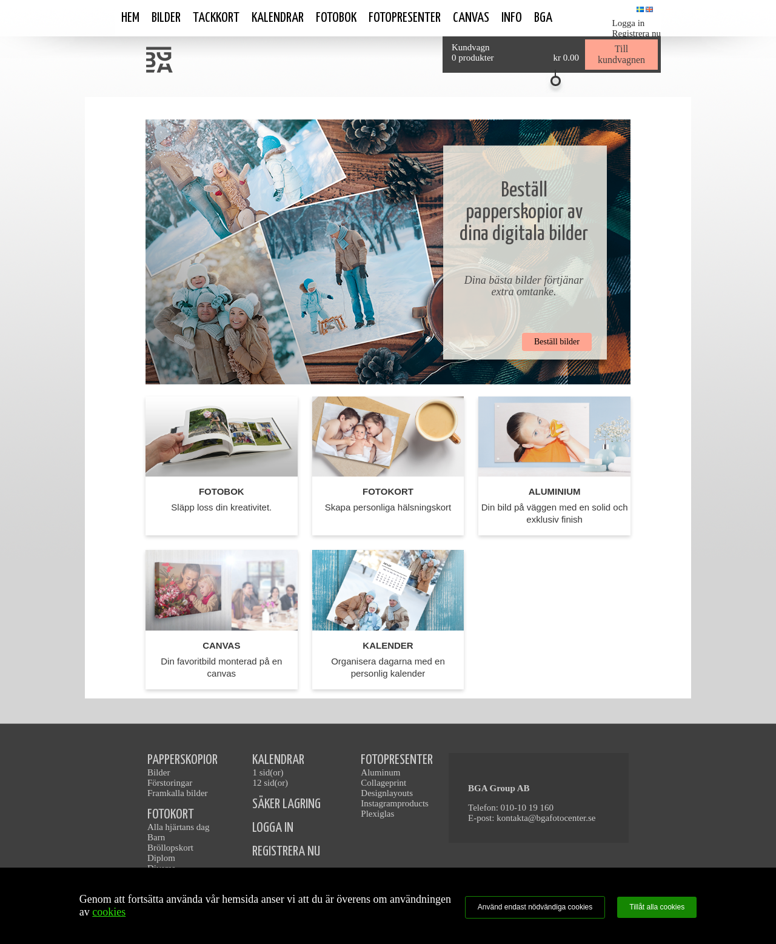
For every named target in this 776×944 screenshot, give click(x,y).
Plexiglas (377, 813)
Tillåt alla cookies (656, 907)
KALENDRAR (278, 760)
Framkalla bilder (177, 793)
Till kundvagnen (621, 54)
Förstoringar (169, 783)
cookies (108, 912)
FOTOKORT (170, 815)
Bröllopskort (170, 847)
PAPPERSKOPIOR (182, 760)
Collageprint (383, 783)
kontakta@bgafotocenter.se (546, 818)
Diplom (161, 858)
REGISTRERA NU (286, 852)
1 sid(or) (267, 772)
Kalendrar (278, 18)
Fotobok (336, 18)
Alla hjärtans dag (178, 827)
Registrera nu (636, 33)
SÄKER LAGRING (286, 804)
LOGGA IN (272, 828)
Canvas (471, 18)
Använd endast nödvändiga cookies (535, 907)
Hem (130, 18)
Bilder (166, 18)
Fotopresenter (405, 18)
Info (511, 18)
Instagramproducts (395, 803)
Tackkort (216, 18)
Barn (156, 837)
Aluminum (380, 772)
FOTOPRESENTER (397, 760)
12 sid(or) (270, 783)
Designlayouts (387, 793)
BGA (543, 18)
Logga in (628, 23)
